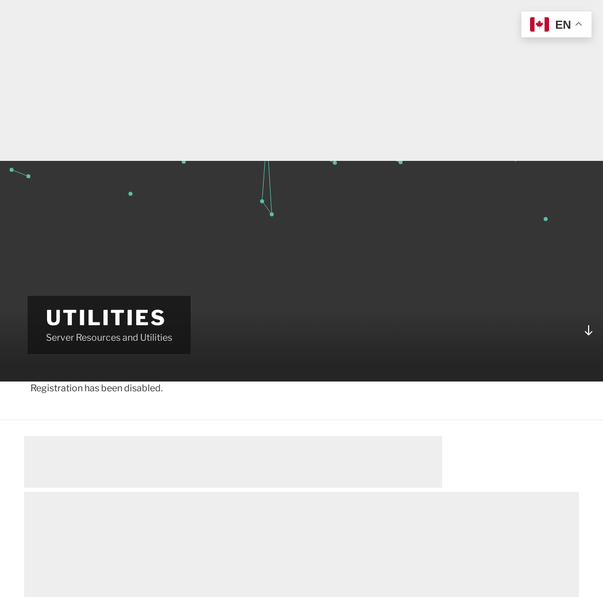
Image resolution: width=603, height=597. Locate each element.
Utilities (106, 317)
